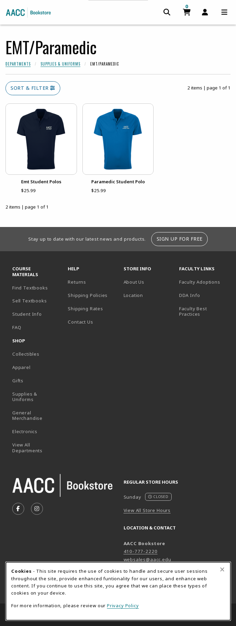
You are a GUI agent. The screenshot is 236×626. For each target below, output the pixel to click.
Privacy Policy (123, 605)
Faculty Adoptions (199, 282)
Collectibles (26, 354)
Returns (77, 282)
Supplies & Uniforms (60, 64)
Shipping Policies (88, 295)
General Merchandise (27, 416)
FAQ (16, 327)
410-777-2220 (141, 551)
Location (149, 295)
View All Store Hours (147, 510)
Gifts (17, 381)
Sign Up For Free (180, 239)
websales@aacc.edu (147, 559)
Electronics (24, 431)
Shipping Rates (85, 308)
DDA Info (189, 295)
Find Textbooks (30, 288)
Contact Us (80, 322)
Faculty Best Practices (193, 311)
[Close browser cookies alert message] (222, 569)
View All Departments (27, 448)
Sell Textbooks (29, 301)
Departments (18, 64)
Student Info (27, 314)
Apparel (21, 367)
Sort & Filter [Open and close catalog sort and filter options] (33, 88)
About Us (134, 282)
